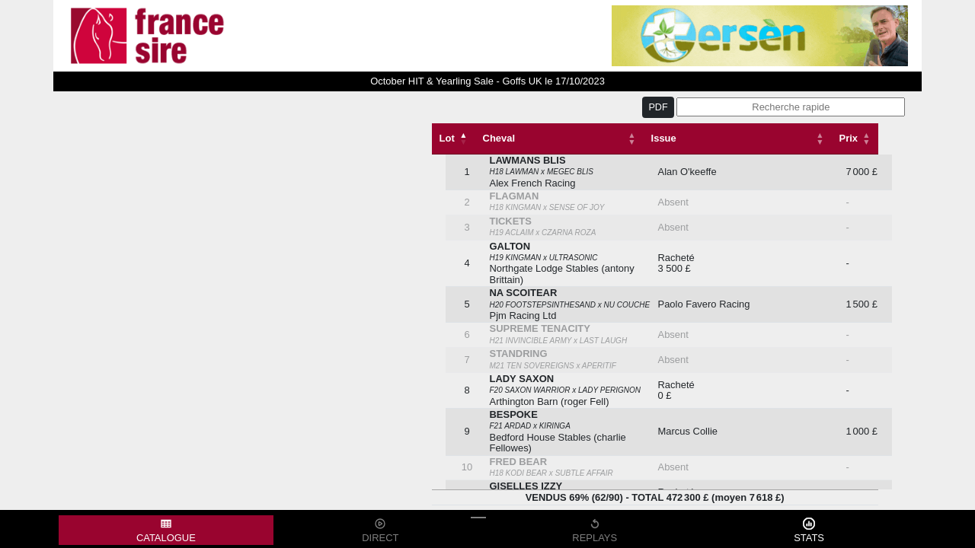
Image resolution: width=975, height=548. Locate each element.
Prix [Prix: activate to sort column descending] (848, 138)
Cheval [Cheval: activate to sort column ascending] (499, 138)
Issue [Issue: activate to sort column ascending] (663, 138)
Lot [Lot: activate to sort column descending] (447, 138)
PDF (657, 107)
